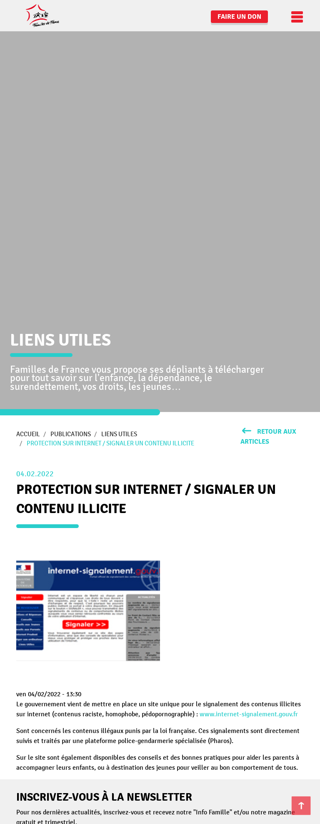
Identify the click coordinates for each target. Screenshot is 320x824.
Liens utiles (119, 434)
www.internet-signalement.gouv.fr (249, 714)
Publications (70, 434)
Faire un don (239, 17)
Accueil (28, 434)
